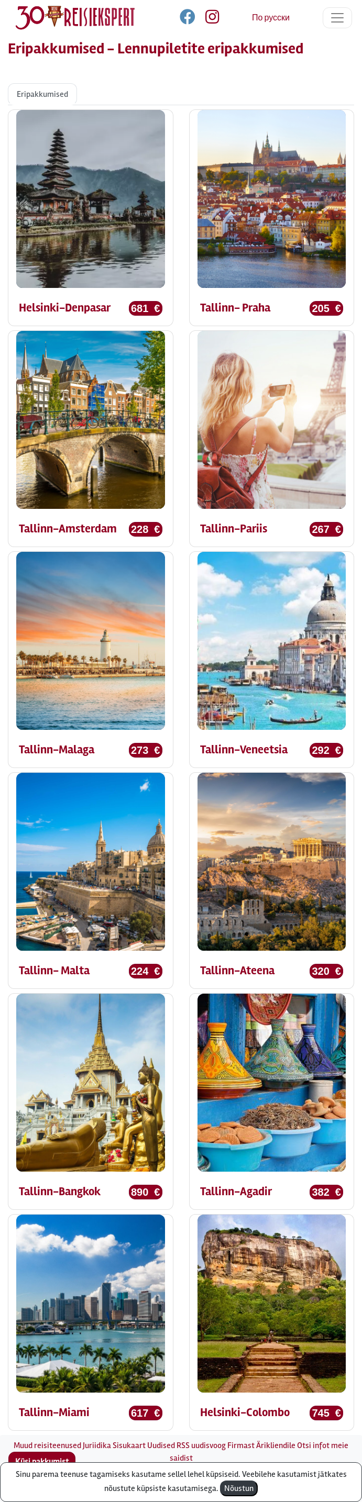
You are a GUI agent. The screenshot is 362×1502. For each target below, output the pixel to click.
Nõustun (239, 1488)
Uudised (161, 1445)
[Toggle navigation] (337, 17)
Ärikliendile (275, 1445)
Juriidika (97, 1445)
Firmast (241, 1445)
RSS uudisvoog (201, 1445)
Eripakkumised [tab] (42, 94)
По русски (271, 18)
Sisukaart (129, 1445)
